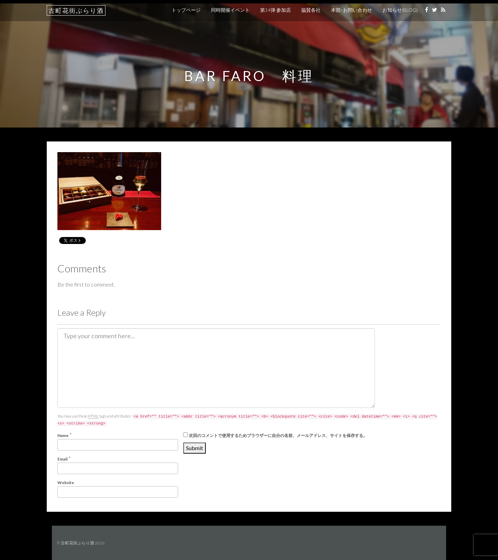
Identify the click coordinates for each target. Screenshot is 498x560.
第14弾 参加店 (275, 10)
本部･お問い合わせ (351, 10)
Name (62, 435)
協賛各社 (311, 10)
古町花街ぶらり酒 (76, 10)
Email (62, 459)
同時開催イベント (230, 10)
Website (65, 482)
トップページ (186, 10)
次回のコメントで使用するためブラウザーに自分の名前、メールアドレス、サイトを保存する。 (278, 435)
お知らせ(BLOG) (400, 10)
